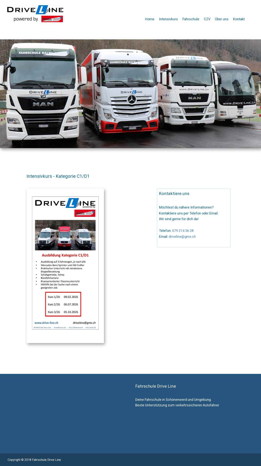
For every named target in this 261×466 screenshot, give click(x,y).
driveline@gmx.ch (182, 237)
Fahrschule (190, 19)
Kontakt (239, 19)
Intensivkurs (168, 19)
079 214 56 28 (182, 231)
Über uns (222, 19)
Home (149, 19)
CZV (207, 19)
